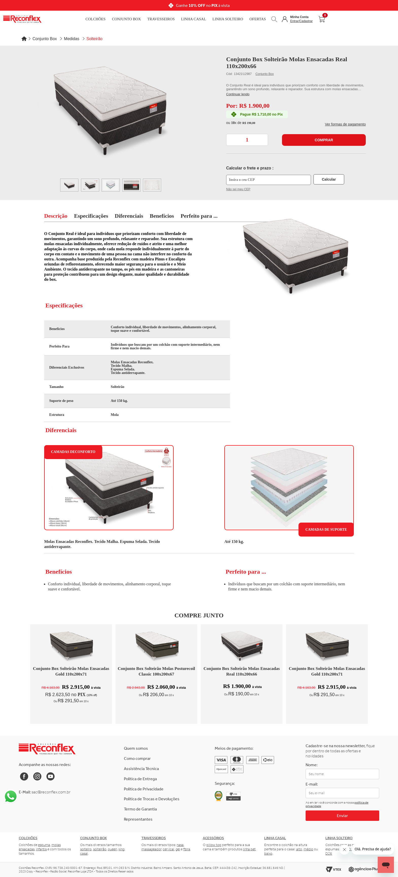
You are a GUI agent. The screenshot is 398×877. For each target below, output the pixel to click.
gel (178, 849)
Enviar (342, 815)
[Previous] (77, 5)
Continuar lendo (238, 94)
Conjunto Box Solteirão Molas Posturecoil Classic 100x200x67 (156, 671)
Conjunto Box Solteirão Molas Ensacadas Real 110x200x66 (242, 671)
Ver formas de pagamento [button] (345, 124)
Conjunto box (93, 838)
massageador (151, 849)
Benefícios (162, 216)
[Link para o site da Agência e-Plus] (364, 869)
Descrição (56, 216)
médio (308, 849)
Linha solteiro (339, 838)
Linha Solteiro (227, 19)
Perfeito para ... (199, 216)
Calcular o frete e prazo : (250, 168)
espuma (44, 845)
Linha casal (275, 838)
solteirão (99, 849)
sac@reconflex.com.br (50, 792)
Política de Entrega (140, 778)
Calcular (329, 179)
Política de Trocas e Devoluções (151, 798)
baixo (268, 853)
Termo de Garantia (140, 809)
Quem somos (136, 748)
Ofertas (258, 19)
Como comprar (137, 758)
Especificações (91, 216)
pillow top (213, 845)
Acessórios (213, 838)
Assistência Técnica (141, 768)
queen (112, 849)
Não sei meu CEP (238, 189)
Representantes (138, 819)
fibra (186, 849)
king (121, 849)
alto (299, 849)
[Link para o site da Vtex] (333, 869)
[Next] (321, 5)
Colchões (96, 19)
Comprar (324, 140)
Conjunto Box (126, 19)
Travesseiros (161, 19)
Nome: (312, 764)
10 (233, 123)
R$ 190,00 (248, 123)
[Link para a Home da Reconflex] (47, 749)
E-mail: (312, 784)
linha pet (249, 849)
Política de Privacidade (143, 789)
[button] (297, 19)
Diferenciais (129, 216)
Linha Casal (193, 19)
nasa (180, 845)
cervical (168, 849)
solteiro (86, 849)
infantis (41, 849)
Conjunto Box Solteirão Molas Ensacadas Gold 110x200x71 (71, 671)
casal (84, 853)
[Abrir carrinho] (322, 19)
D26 (328, 853)
